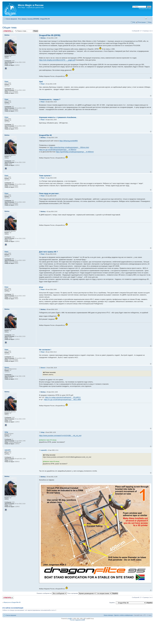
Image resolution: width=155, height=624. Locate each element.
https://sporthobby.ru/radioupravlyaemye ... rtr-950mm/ (75, 152)
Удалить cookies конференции (123, 615)
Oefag (42, 432)
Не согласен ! (45, 350)
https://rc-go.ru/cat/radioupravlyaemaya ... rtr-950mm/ (57, 149)
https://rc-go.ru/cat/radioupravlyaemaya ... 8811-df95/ (62, 399)
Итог (41, 287)
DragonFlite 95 (45, 19)
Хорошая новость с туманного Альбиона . (58, 117)
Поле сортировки (81, 593)
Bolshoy (43, 38)
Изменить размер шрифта (149, 18)
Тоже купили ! (45, 176)
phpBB (70, 618)
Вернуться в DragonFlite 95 (12, 602)
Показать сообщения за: (52, 593)
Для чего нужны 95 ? (48, 252)
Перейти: (112, 602)
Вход (149, 22)
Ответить (8, 31)
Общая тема (9, 27)
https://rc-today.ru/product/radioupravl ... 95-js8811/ (63, 397)
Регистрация (142, 22)
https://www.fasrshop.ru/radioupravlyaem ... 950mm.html (69, 147)
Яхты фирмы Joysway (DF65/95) (28, 19)
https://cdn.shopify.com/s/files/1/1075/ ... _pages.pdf (57, 60)
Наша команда (108, 615)
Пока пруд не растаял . (49, 193)
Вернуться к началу (150, 78)
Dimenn (43, 367)
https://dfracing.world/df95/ (68, 141)
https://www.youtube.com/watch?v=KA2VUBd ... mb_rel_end (60, 435)
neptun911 (44, 450)
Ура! (41, 81)
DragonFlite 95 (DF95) (49, 35)
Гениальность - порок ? (49, 99)
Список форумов (11, 19)
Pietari (43, 84)
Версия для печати (146, 18)
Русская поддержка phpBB (77, 620)
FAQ (134, 22)
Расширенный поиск (145, 8)
